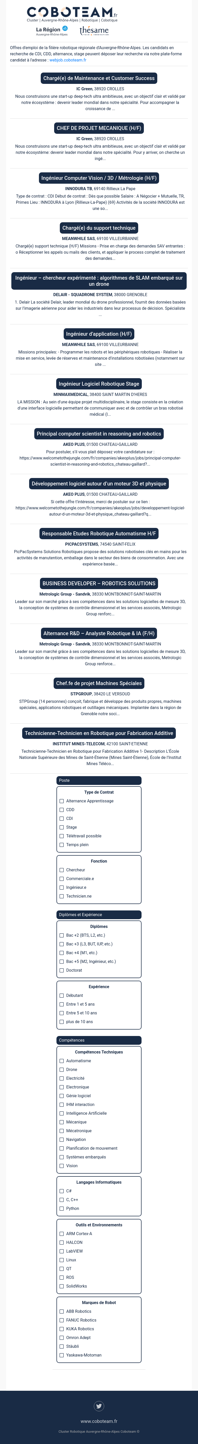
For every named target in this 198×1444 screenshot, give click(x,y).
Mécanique (73, 1122)
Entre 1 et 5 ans (77, 1004)
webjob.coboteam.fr (68, 60)
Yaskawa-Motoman (81, 1355)
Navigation (73, 1139)
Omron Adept (75, 1337)
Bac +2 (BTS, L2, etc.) (82, 935)
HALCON (71, 1242)
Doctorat (71, 970)
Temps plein (74, 844)
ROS (67, 1277)
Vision (69, 1165)
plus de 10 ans (76, 1021)
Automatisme (75, 1060)
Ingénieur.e (73, 887)
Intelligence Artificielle (83, 1113)
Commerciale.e (77, 878)
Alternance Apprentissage (86, 801)
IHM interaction (77, 1104)
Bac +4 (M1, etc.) (78, 952)
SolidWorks (73, 1286)
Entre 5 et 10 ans (78, 1013)
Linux (68, 1259)
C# (65, 1191)
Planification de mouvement (89, 1148)
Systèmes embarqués (83, 1157)
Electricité (72, 1078)
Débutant (71, 995)
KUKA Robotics (77, 1328)
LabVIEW (71, 1251)
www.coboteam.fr (99, 1421)
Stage (68, 827)
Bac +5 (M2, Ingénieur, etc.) (88, 961)
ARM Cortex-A (76, 1233)
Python (69, 1208)
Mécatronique (76, 1130)
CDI (66, 818)
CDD (67, 809)
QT (65, 1268)
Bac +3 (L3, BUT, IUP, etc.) (86, 944)
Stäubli (69, 1346)
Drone (68, 1069)
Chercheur (72, 869)
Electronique (74, 1087)
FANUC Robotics (78, 1320)
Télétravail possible (81, 836)
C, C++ (69, 1199)
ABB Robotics (75, 1311)
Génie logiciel (75, 1095)
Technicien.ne (76, 896)
